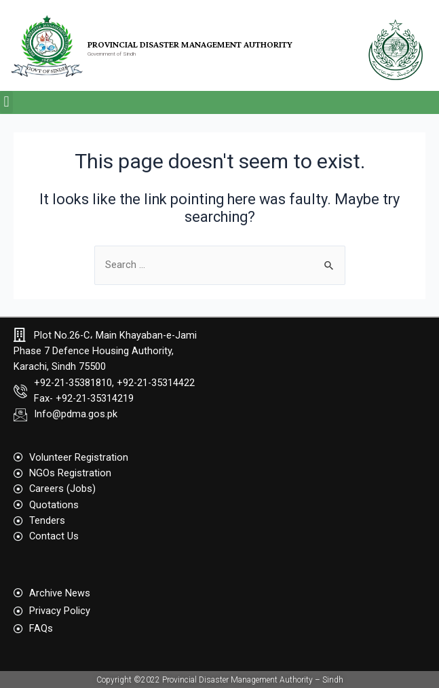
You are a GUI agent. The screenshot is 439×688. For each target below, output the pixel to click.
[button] (6, 102)
